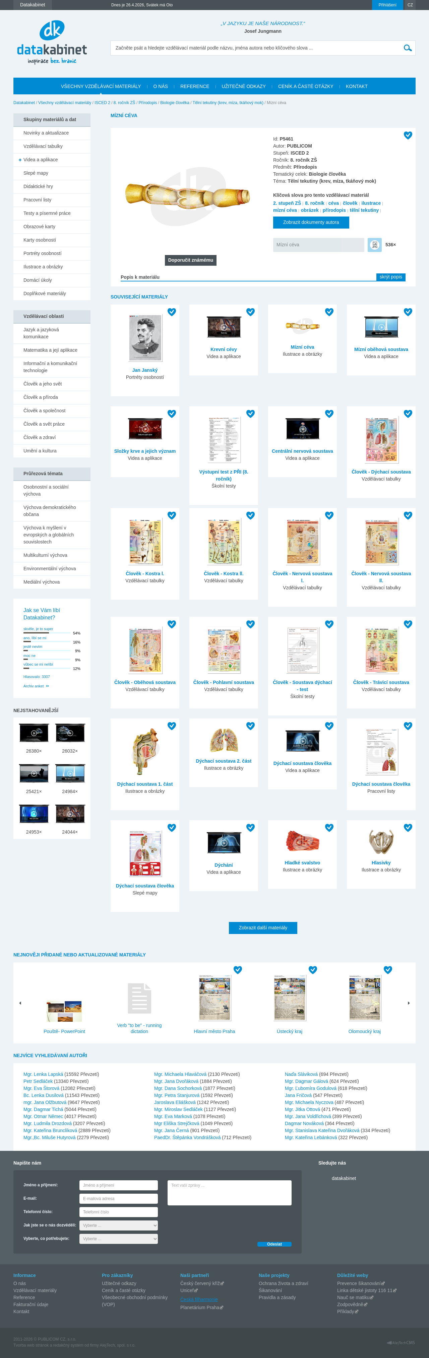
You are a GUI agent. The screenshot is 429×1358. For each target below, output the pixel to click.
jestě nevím (32, 647)
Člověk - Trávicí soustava (381, 682)
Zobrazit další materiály (263, 927)
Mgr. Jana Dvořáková (177, 1081)
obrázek (310, 210)
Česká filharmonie (199, 1299)
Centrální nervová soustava (302, 451)
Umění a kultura (40, 450)
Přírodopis (148, 102)
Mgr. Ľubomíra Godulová (311, 1088)
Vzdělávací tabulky (43, 146)
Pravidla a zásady (277, 1297)
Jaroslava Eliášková (175, 1102)
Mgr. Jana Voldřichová (308, 1116)
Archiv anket (33, 686)
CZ (410, 5)
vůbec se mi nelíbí (38, 664)
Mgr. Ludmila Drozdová (48, 1123)
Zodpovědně (350, 1304)
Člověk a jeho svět (42, 384)
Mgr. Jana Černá (172, 1130)
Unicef (187, 1290)
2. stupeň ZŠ (287, 203)
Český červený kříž (200, 1283)
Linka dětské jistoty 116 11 (364, 1290)
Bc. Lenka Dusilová (44, 1095)
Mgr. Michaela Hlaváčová (181, 1074)
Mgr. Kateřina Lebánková (312, 1137)
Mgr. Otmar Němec (43, 1116)
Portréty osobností (42, 253)
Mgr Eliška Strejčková (177, 1123)
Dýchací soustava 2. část (224, 761)
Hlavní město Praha (214, 1031)
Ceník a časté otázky (123, 1290)
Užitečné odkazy (119, 1283)
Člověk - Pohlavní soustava (223, 682)
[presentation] (218, 1222)
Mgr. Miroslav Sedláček (179, 1109)
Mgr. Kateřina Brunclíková (50, 1130)
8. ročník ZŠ (124, 102)
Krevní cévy (223, 349)
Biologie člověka (174, 102)
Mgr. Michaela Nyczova (310, 1102)
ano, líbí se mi (34, 638)
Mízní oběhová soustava (381, 349)
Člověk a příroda (40, 397)
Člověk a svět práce (44, 424)
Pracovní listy (37, 199)
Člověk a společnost (44, 410)
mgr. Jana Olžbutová (45, 1102)
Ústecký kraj (289, 1031)
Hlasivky (381, 862)
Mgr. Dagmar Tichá (43, 1109)
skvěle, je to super (38, 629)
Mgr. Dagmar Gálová (307, 1081)
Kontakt (21, 1311)
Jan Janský (145, 370)
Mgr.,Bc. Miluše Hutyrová (50, 1137)
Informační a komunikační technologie (50, 367)
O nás (19, 1283)
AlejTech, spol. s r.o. (117, 1345)
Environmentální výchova (49, 568)
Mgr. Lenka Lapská (43, 1074)
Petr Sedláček (38, 1081)
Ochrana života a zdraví (283, 1283)
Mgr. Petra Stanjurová (177, 1095)
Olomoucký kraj (365, 1031)
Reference (24, 1297)
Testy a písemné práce (47, 213)
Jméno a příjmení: (40, 1185)
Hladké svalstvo (302, 862)
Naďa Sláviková (302, 1074)
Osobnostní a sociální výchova (46, 490)
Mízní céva (288, 244)
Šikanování (270, 1290)
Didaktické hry (38, 186)
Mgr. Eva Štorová (42, 1088)
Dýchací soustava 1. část (145, 784)
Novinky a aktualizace (46, 133)
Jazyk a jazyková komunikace (41, 333)
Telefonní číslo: (38, 1211)
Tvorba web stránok (31, 1345)
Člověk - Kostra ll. (223, 573)
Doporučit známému (190, 260)
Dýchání (223, 865)
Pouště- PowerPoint (64, 1031)
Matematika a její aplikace (50, 350)
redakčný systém (68, 1345)
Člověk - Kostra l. (145, 573)
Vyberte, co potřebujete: (46, 1238)
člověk (350, 203)
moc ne (29, 656)
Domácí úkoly (37, 280)
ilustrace (371, 203)
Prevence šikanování (359, 1283)
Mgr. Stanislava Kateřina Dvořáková (323, 1130)
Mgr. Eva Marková (173, 1116)
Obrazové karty (39, 226)
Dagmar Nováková (305, 1123)
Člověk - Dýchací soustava (381, 472)
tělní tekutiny (364, 210)
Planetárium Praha (199, 1307)
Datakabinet (24, 102)
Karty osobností (39, 240)
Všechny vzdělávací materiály (64, 102)
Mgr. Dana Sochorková (178, 1088)
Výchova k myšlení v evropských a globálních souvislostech (48, 534)
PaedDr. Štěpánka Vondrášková (188, 1137)
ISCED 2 (102, 102)
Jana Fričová (299, 1095)
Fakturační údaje (30, 1304)
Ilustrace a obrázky (43, 266)
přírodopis (334, 210)
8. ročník (314, 203)
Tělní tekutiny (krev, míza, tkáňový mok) (228, 102)
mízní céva (285, 210)
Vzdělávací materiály (35, 1290)
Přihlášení (387, 5)
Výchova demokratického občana (49, 511)
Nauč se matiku (353, 1297)
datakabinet (344, 1178)
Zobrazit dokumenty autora (311, 222)
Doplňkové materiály (44, 293)
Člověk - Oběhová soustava (145, 682)
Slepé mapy (35, 173)
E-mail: (30, 1198)
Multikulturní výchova (45, 555)
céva (333, 203)
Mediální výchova (41, 582)
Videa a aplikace (40, 159)
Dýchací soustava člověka (302, 763)
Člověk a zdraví (39, 437)
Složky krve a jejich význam (145, 451)
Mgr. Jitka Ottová (303, 1109)
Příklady (345, 1311)
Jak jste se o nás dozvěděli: (49, 1225)
